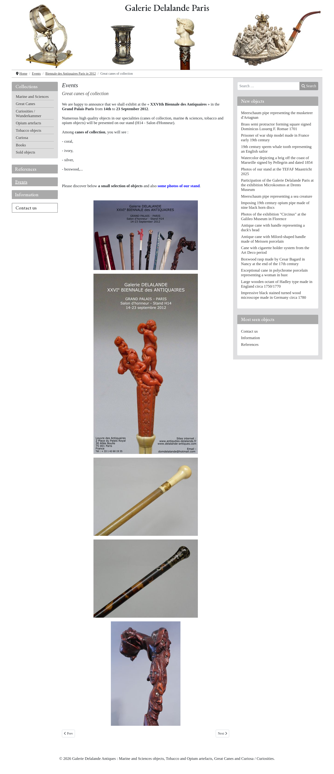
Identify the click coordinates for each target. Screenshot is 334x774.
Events (21, 182)
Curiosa (22, 137)
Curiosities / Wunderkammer (28, 113)
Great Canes (25, 104)
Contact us (26, 208)
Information (27, 195)
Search (309, 86)
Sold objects (25, 152)
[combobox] (268, 86)
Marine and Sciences (32, 96)
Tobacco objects (28, 130)
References (25, 169)
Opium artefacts (28, 123)
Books (21, 145)
